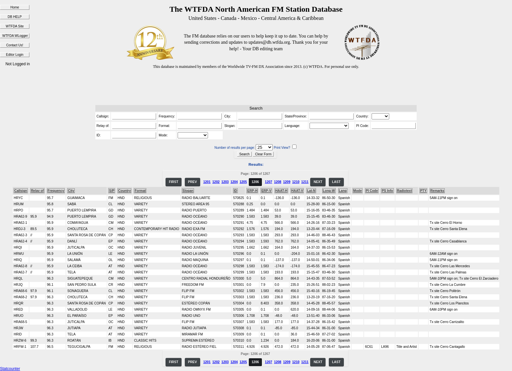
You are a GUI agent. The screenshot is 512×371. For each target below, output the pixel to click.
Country (124, 191)
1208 (277, 182)
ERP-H (252, 191)
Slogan (188, 191)
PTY (423, 191)
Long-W (329, 191)
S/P (111, 191)
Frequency (56, 191)
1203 (225, 182)
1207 (268, 182)
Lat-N (311, 191)
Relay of (37, 191)
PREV (192, 182)
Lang (343, 191)
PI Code (372, 191)
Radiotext (404, 191)
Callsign (20, 191)
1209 (286, 182)
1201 (206, 182)
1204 (234, 182)
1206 (255, 182)
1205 (243, 182)
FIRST (173, 182)
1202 (215, 182)
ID (235, 191)
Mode (357, 191)
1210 (295, 182)
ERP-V (266, 191)
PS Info (387, 191)
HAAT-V (297, 191)
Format (140, 191)
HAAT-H (281, 191)
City (71, 191)
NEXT (317, 182)
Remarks (437, 191)
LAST (336, 182)
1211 (305, 182)
